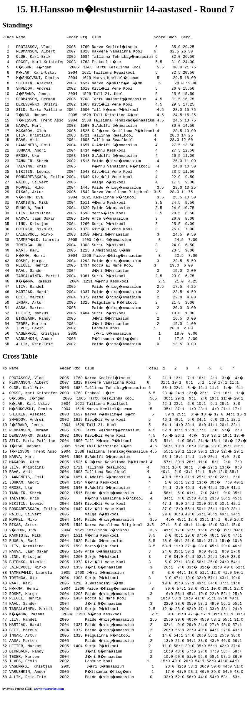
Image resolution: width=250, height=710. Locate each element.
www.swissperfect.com (49, 701)
